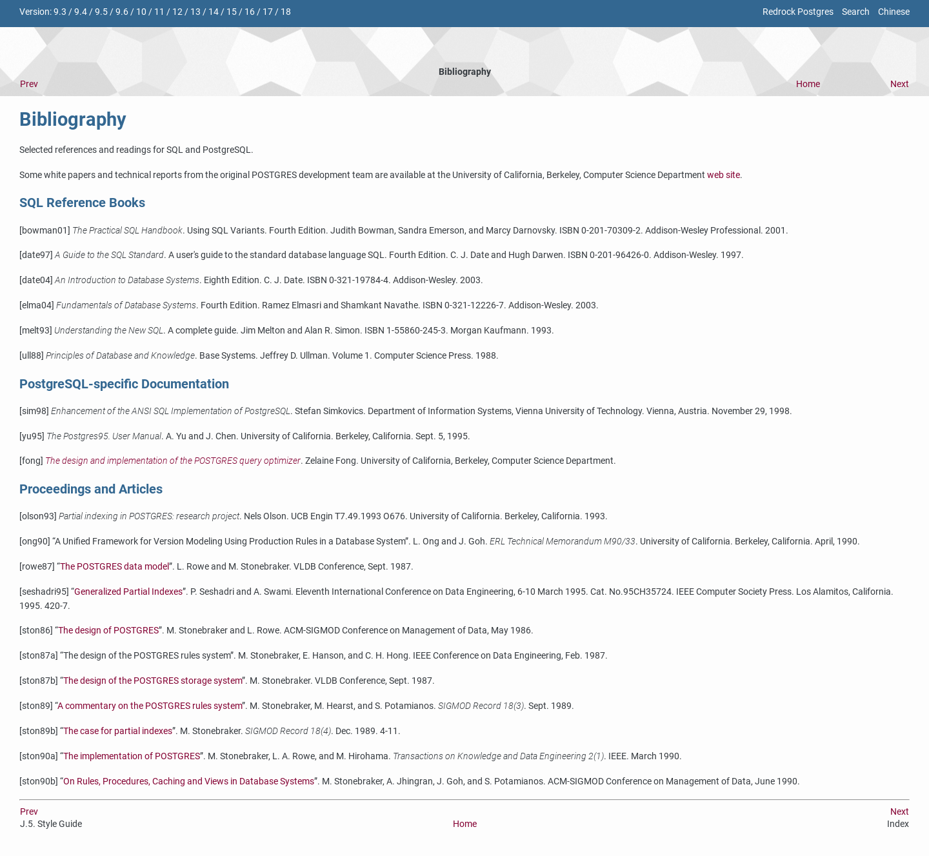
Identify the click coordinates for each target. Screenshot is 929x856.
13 (195, 11)
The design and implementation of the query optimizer (173, 460)
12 (177, 11)
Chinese (894, 11)
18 (286, 11)
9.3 (60, 11)
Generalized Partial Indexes (128, 591)
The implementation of (131, 756)
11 (159, 11)
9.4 (80, 11)
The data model (114, 566)
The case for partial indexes (117, 731)
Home (808, 84)
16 (250, 11)
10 (141, 11)
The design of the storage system (152, 680)
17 (268, 11)
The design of (108, 630)
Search (856, 11)
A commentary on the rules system (149, 706)
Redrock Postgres (798, 11)
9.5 (101, 11)
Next (899, 84)
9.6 (121, 11)
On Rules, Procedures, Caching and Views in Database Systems (188, 781)
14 (213, 11)
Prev (29, 84)
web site (723, 175)
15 (231, 11)
